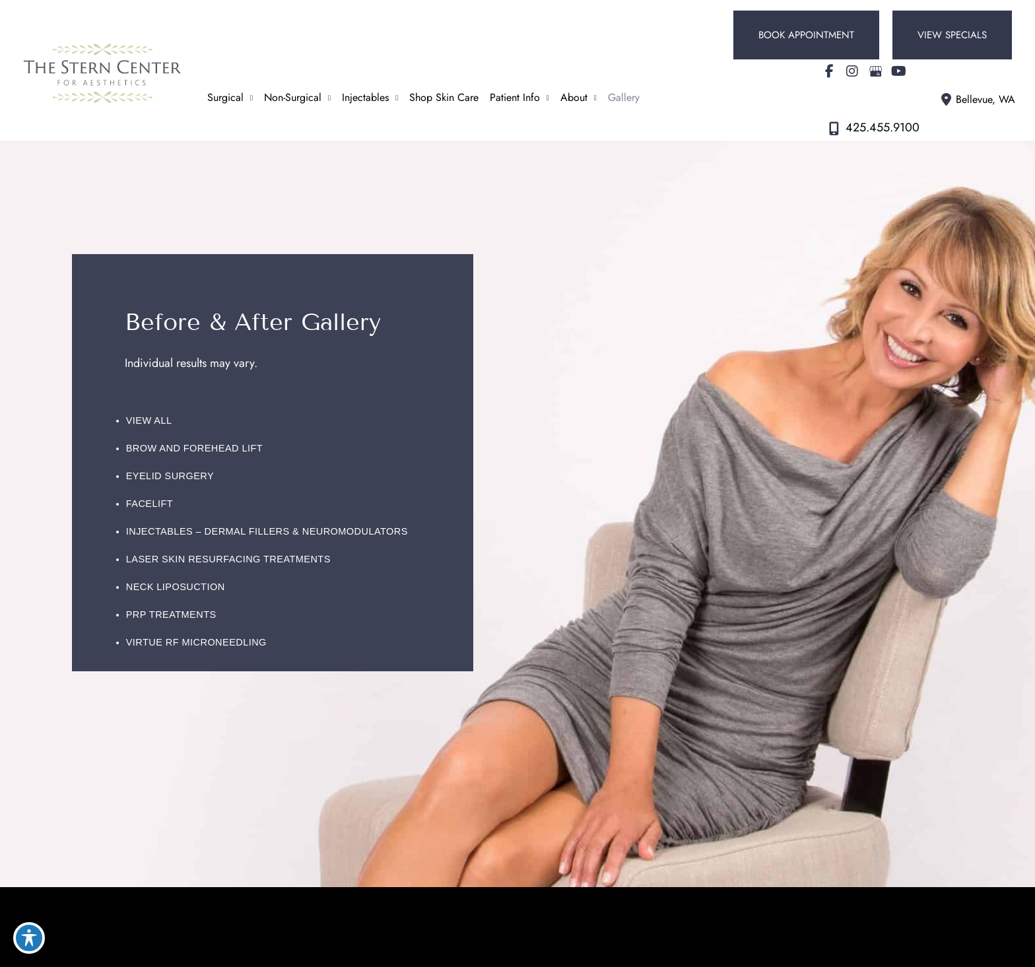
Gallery (624, 97)
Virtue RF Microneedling (196, 642)
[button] (806, 35)
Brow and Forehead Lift (194, 448)
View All (149, 420)
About (573, 97)
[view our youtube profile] (898, 71)
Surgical (225, 97)
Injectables (365, 97)
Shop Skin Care (444, 97)
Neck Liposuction (175, 587)
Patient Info (515, 97)
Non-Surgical (292, 97)
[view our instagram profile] (852, 71)
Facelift (149, 503)
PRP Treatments (171, 614)
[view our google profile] (875, 71)
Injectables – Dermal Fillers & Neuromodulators (267, 531)
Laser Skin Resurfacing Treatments (228, 559)
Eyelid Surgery (170, 476)
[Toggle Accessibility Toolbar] (29, 938)
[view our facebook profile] (829, 71)
